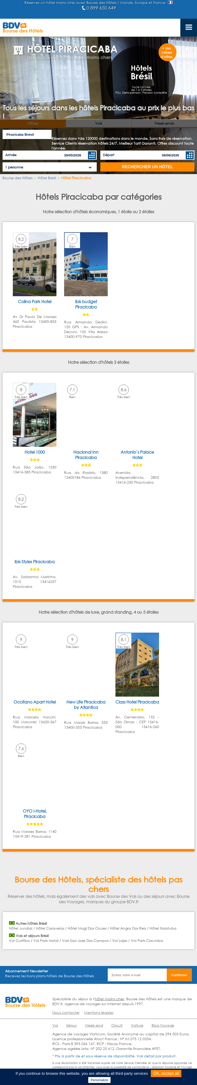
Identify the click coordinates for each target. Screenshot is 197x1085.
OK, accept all (166, 1073)
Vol (55, 1025)
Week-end (94, 1025)
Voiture (137, 1025)
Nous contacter (66, 1012)
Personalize (99, 1080)
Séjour (71, 1025)
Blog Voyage (163, 1025)
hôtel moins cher (109, 998)
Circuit (117, 1025)
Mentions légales (98, 1012)
